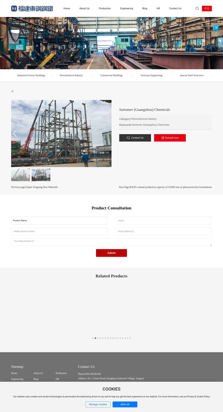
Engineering (17, 379)
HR (57, 379)
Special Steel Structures (191, 75)
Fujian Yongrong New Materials (42, 187)
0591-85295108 (93, 374)
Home (14, 373)
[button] (15, 133)
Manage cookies (98, 404)
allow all (124, 404)
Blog (35, 379)
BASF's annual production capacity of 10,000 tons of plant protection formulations (171, 187)
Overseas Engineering (152, 75)
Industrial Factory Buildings (31, 75)
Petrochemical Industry (71, 75)
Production (61, 373)
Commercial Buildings (111, 75)
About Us (38, 373)
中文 (206, 8)
